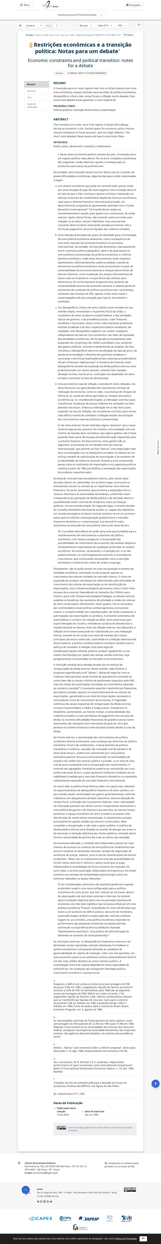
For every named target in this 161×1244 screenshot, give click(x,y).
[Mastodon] (41, 1200)
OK (143, 1238)
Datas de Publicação (32, 104)
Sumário (30, 25)
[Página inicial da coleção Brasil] (26, 1194)
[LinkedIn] (44, 1200)
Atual (49, 25)
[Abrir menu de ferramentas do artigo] (26, 1149)
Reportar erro (157, 447)
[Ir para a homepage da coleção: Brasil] (69, 5)
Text (29, 96)
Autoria (59, 72)
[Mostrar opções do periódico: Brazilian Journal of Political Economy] (102, 15)
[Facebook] (48, 1200)
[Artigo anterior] (41, 25)
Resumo (84, 25)
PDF (120, 25)
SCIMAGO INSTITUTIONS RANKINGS (87, 72)
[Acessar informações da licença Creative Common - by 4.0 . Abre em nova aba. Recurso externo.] (61, 1126)
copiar (128, 34)
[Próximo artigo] (56, 25)
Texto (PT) (103, 25)
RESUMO (31, 83)
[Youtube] (51, 1200)
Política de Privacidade (126, 1238)
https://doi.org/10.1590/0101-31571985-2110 (98, 35)
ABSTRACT (31, 89)
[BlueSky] (38, 1200)
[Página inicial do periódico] (20, 25)
